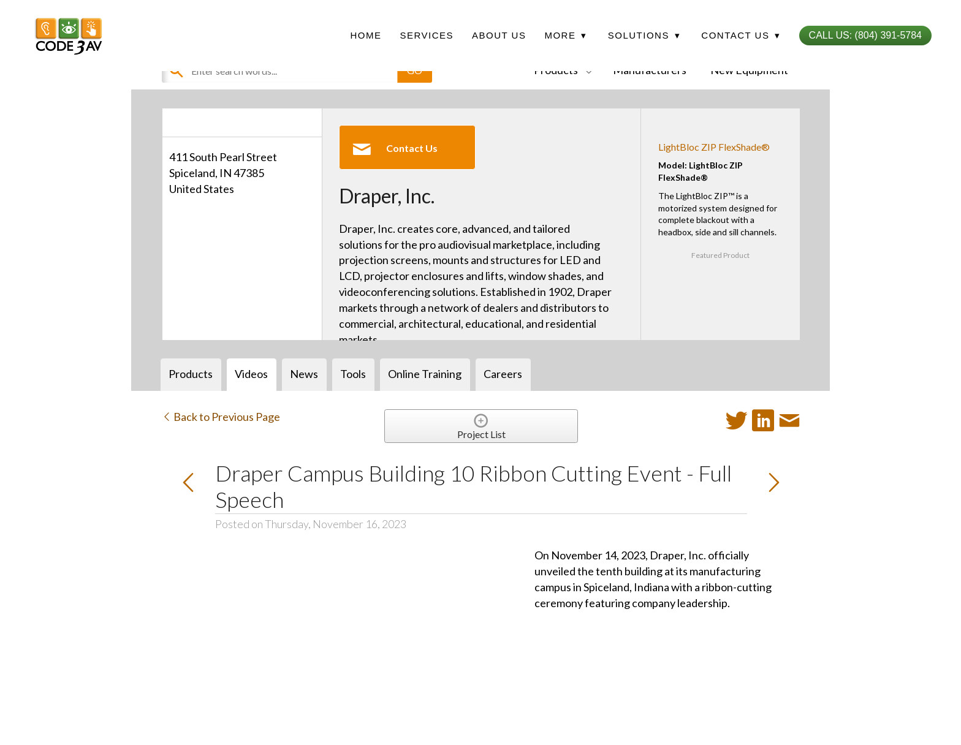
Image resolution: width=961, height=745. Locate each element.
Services (427, 35)
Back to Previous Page (221, 416)
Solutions (644, 35)
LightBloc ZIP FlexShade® (714, 147)
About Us (499, 35)
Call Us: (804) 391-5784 (865, 35)
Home (365, 35)
